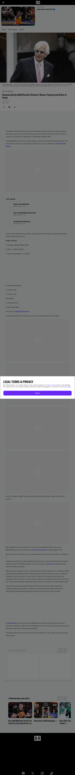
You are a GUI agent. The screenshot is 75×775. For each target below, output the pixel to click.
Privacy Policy (66, 387)
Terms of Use (51, 385)
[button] (37, 393)
